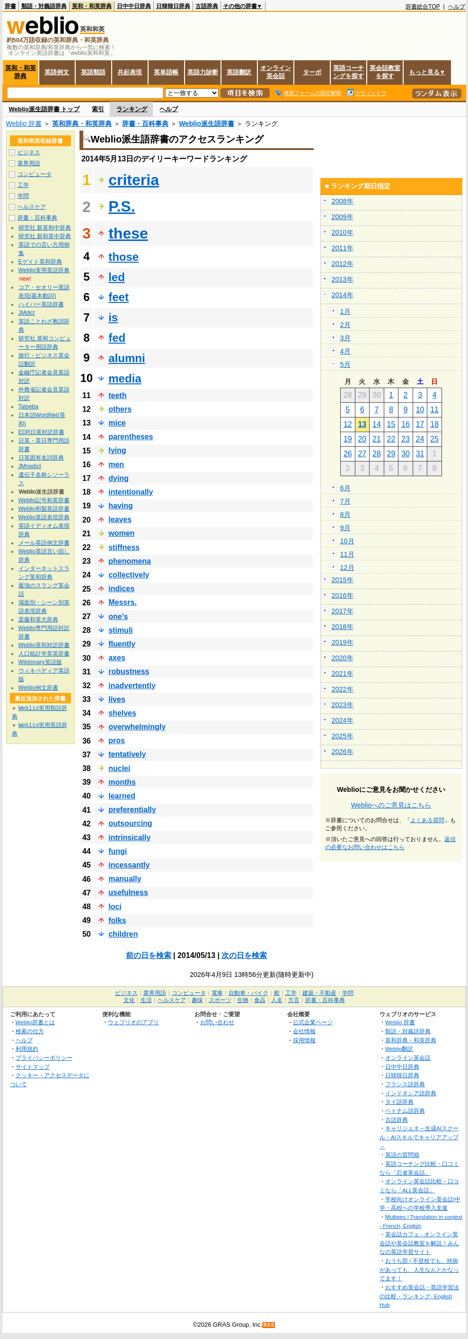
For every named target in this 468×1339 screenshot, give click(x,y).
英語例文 (56, 72)
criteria (133, 179)
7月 (345, 501)
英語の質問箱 (402, 1155)
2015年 (342, 580)
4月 (345, 351)
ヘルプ (456, 6)
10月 (347, 541)
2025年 (342, 736)
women (121, 533)
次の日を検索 (244, 955)
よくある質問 (427, 820)
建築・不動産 (319, 993)
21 (376, 439)
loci (115, 907)
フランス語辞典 (405, 1084)
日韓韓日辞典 (173, 6)
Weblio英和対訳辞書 (44, 645)
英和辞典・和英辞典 (82, 123)
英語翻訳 (239, 72)
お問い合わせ (217, 1022)
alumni (126, 358)
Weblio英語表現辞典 (44, 517)
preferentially (132, 810)
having (120, 506)
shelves (122, 713)
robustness (128, 671)
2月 (345, 324)
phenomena (129, 561)
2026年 (342, 751)
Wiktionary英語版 (40, 662)
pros (116, 740)
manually (124, 879)
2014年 (342, 295)
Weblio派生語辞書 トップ (44, 109)
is (113, 317)
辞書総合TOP (423, 6)
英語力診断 (202, 72)
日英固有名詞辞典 (41, 457)
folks (117, 920)
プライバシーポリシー (44, 1058)
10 (420, 410)
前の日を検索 (148, 955)
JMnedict (29, 466)
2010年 (342, 232)
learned (121, 796)
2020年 (342, 658)
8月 (345, 514)
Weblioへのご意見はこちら (391, 805)
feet (118, 297)
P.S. (121, 206)
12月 (347, 567)
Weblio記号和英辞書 (44, 500)
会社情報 (304, 1031)
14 (376, 424)
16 (405, 424)
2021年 (342, 673)
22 (391, 439)
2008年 (342, 201)
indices (121, 589)
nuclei (119, 768)
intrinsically (129, 838)
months (122, 782)
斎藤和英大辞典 (38, 619)
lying (117, 450)
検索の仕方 (30, 1031)
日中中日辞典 (134, 6)
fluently (121, 644)
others (120, 409)
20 (362, 439)
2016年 (342, 595)
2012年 (342, 263)
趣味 (197, 1000)
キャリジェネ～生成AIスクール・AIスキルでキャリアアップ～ (419, 1137)
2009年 (342, 217)
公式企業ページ (313, 1022)
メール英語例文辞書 (44, 543)
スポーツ (220, 1000)
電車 (217, 993)
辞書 (10, 6)
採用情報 (304, 1040)
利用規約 (27, 1049)
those (123, 256)
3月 (345, 338)
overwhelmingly (137, 727)
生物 (242, 1000)
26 (348, 454)
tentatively (127, 754)
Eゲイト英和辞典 (40, 261)
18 (434, 424)
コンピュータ (35, 174)
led (116, 277)
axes (116, 658)
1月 (345, 311)
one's (118, 616)
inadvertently (132, 686)
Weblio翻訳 (399, 1049)
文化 (129, 1000)
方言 (294, 1000)
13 (362, 424)
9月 (345, 528)
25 (434, 439)
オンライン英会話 (275, 72)
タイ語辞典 (399, 1102)
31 (420, 454)
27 (362, 454)
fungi (117, 851)
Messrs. (122, 602)
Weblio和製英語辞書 (44, 508)
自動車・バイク (248, 993)
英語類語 (93, 72)
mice (116, 423)
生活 (146, 1000)
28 (376, 454)
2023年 (342, 705)
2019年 (342, 642)
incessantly (129, 865)
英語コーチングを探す (348, 72)
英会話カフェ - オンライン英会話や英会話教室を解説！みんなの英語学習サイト (419, 1243)
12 (348, 424)
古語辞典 (206, 6)
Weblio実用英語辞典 (44, 270)
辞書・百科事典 (145, 123)
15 (391, 424)
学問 (23, 196)
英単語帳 (166, 72)
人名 (277, 1000)
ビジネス (29, 152)
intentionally (130, 492)
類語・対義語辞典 (44, 6)
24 (420, 439)
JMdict (26, 313)
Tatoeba (28, 406)
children (123, 934)
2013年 (342, 279)
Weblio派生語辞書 (206, 123)
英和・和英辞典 (92, 6)
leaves (120, 519)
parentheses (130, 437)
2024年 (342, 720)
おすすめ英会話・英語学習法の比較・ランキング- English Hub (419, 1296)
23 (405, 439)
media (124, 378)
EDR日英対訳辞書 (41, 432)
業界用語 (29, 163)
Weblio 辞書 (24, 123)
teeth (117, 395)
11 (434, 410)
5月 (345, 364)
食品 (259, 1000)
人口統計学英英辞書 (44, 653)
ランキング (131, 109)
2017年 (342, 611)
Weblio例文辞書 (38, 687)
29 (391, 454)
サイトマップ (33, 1067)
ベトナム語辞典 (405, 1111)
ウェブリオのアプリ (133, 1022)
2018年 (342, 626)
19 (348, 439)
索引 (98, 109)
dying (118, 478)
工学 (23, 185)
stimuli (120, 630)
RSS (268, 1325)
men (116, 465)
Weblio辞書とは (35, 1022)
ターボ (312, 72)
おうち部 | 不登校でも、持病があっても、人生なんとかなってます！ (419, 1269)
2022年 (342, 689)
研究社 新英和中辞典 (44, 227)
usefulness (128, 892)
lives (116, 699)
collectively (128, 575)
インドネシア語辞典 (410, 1093)
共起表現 (129, 72)
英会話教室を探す (385, 72)
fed (116, 337)
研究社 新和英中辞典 (44, 236)
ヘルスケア (32, 207)
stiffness (124, 547)
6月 (345, 488)
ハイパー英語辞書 (41, 304)
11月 (347, 554)
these (128, 233)
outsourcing (130, 823)
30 (405, 454)
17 (420, 424)
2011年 (342, 248)
